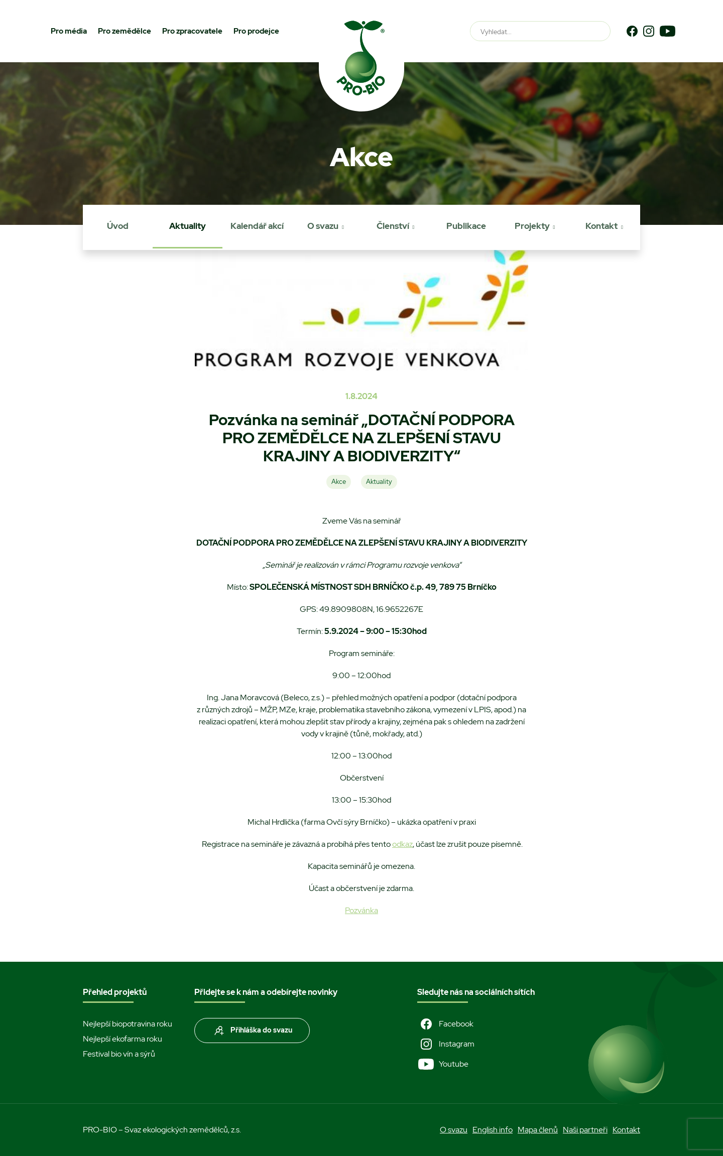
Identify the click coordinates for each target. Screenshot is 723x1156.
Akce (338, 481)
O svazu (322, 225)
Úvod (118, 225)
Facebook (445, 1024)
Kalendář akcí (257, 225)
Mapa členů (538, 1129)
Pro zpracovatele (192, 31)
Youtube (442, 1064)
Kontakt (601, 225)
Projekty (532, 225)
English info (492, 1129)
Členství (393, 225)
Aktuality (187, 225)
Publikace (466, 225)
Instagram (445, 1044)
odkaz (402, 844)
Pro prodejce (256, 31)
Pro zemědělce (124, 31)
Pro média (69, 31)
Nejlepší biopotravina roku (127, 1023)
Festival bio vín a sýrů (119, 1054)
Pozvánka (361, 910)
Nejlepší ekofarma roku (122, 1039)
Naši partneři (585, 1129)
